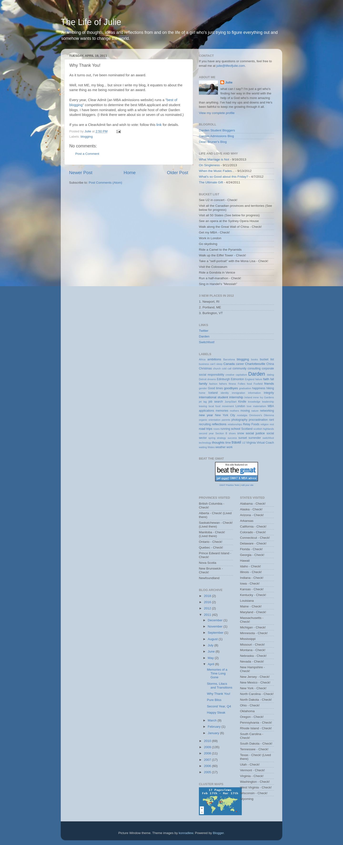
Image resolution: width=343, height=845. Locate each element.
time (228, 442)
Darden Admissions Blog (216, 136)
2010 (208, 741)
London (240, 406)
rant (271, 419)
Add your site (247, 485)
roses (216, 428)
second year (206, 433)
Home (130, 172)
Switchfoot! (207, 342)
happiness (258, 388)
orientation (214, 419)
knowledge (254, 401)
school (235, 428)
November (215, 626)
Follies (241, 383)
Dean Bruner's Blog (213, 142)
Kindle (242, 401)
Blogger (218, 833)
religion (264, 424)
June (212, 651)
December (215, 620)
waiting (203, 447)
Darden (204, 336)
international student (213, 397)
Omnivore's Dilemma (261, 415)
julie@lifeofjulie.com (231, 65)
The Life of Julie (91, 22)
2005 (208, 772)
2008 (208, 753)
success (232, 437)
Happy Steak (216, 712)
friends (269, 383)
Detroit (203, 379)
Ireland (248, 397)
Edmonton (237, 379)
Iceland (213, 392)
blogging (87, 136)
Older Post (177, 172)
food (249, 383)
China (270, 364)
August (213, 639)
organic (203, 419)
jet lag (203, 401)
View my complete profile (217, 113)
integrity (269, 392)
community (239, 368)
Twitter (203, 330)
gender (203, 388)
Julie (228, 82)
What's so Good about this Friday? (223, 176)
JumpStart (230, 401)
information (254, 392)
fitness (232, 383)
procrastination (258, 419)
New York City (225, 415)
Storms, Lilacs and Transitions (219, 685)
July (211, 645)
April (211, 664)
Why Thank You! (218, 693)
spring (211, 437)
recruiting (205, 424)
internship (236, 397)
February (215, 726)
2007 (208, 760)
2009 (208, 747)
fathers (223, 383)
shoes (232, 433)
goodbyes (231, 388)
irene (256, 397)
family (203, 383)
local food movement (221, 406)
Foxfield (258, 383)
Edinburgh (223, 379)
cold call (226, 368)
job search (215, 401)
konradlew (186, 833)
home (202, 392)
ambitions (214, 359)
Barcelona (229, 359)
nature (255, 410)
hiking (270, 388)
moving (245, 410)
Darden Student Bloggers (217, 130)
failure (258, 379)
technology (205, 442)
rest (272, 424)
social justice (255, 433)
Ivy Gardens (267, 397)
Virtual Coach (265, 442)
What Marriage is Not (214, 159)
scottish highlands (263, 428)
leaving (203, 406)
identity (225, 392)
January (214, 733)
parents (226, 419)
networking (267, 410)
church (217, 368)
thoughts (218, 442)
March (212, 720)
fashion (213, 383)
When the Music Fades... (216, 171)
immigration (238, 392)
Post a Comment (87, 154)
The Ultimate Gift (211, 182)
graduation (245, 388)
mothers (234, 410)
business (204, 364)
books (254, 359)
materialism (259, 406)
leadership (268, 401)
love (249, 406)
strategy (221, 437)
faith (266, 379)
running (225, 428)
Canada (229, 364)
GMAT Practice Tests (229, 485)
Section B (221, 433)
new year (206, 415)
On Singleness (209, 165)
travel (236, 442)
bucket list (267, 359)
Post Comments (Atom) (105, 182)
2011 (208, 615)
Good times (215, 388)
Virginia (251, 442)
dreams (211, 379)
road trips (205, 428)
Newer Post (80, 172)
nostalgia (242, 415)
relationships (234, 424)
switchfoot (268, 437)
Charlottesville (255, 364)
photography (239, 419)
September (216, 632)
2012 (208, 608)
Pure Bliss (214, 700)
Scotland (246, 428)
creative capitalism (236, 374)
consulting (254, 368)
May (211, 658)
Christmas (205, 368)
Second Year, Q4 (219, 706)
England (249, 379)
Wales (211, 447)
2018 (208, 596)
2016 (208, 602)
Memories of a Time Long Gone (217, 673)
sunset (242, 438)
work (230, 447)
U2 (244, 442)
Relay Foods (251, 424)
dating (270, 374)
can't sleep (216, 364)
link (159, 125)
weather (220, 447)
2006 (208, 766)
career (240, 364)
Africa (202, 359)
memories (222, 410)
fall (272, 379)
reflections (219, 424)
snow (240, 433)
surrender (254, 438)
